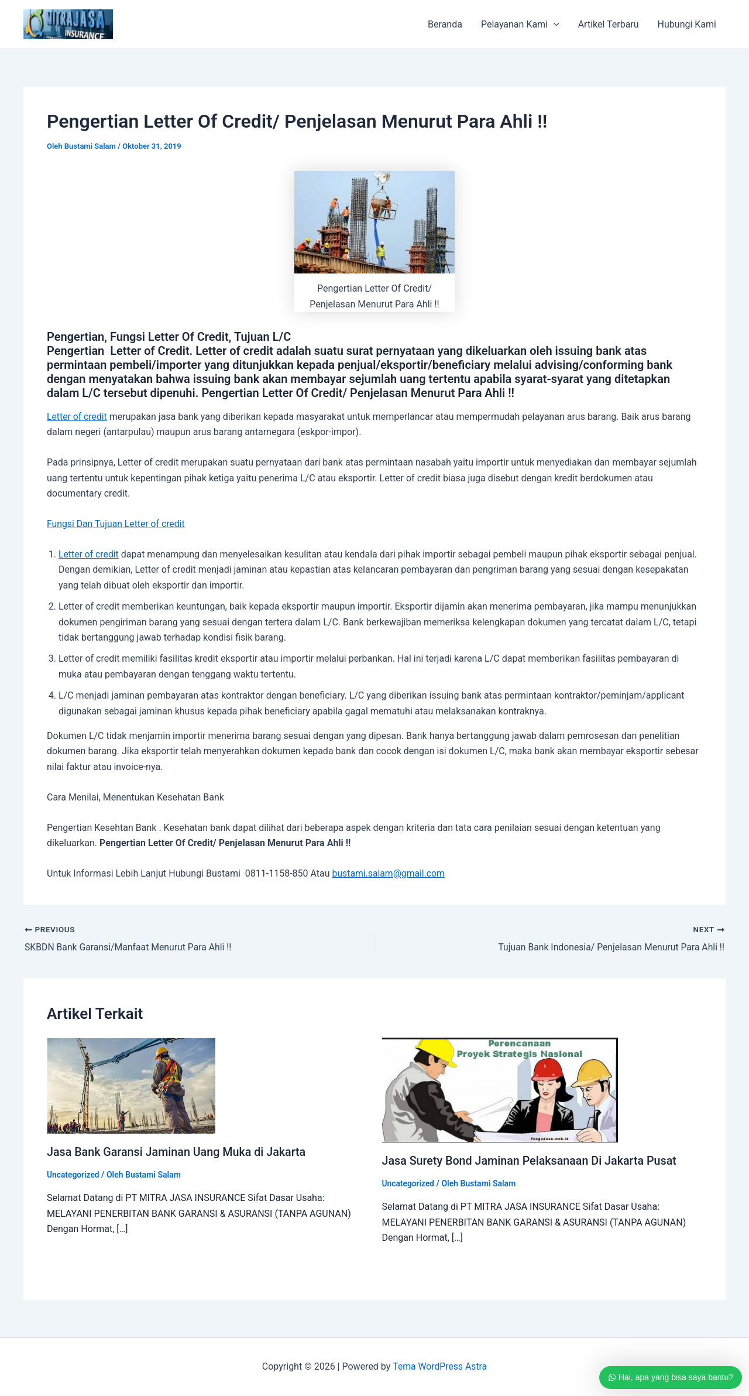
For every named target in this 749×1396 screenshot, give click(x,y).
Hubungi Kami (687, 24)
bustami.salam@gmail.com (389, 873)
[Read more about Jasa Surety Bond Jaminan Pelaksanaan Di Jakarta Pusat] (500, 1089)
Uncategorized (73, 1174)
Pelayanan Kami (520, 24)
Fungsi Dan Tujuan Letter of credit (117, 523)
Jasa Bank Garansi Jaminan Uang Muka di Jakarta (178, 1152)
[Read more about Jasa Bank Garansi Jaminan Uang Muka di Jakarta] (131, 1085)
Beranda (445, 24)
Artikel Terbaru (608, 24)
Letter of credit (77, 416)
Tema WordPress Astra (439, 1366)
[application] (553, 24)
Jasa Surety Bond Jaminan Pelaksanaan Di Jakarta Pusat (531, 1161)
